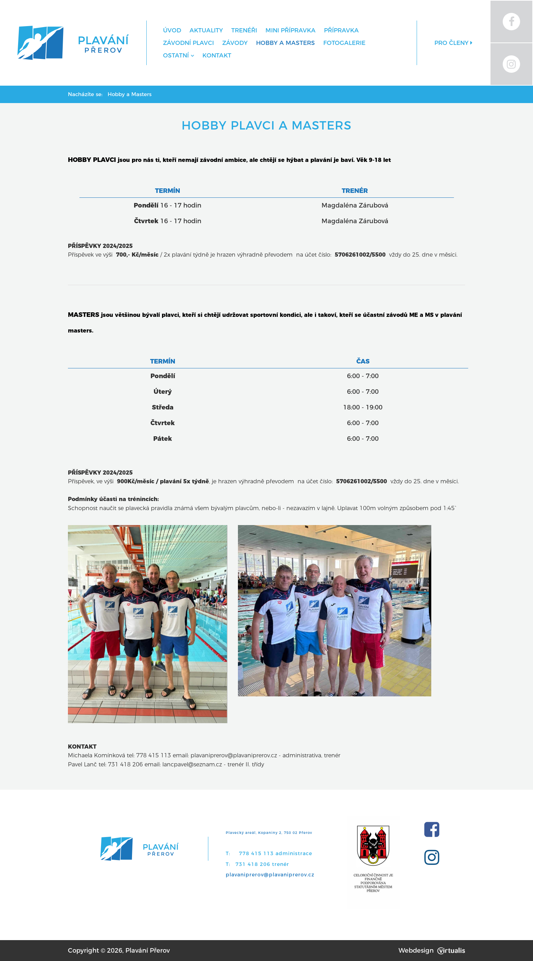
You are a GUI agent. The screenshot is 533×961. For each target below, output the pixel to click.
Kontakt (216, 55)
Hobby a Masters (285, 42)
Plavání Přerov (147, 950)
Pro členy (453, 43)
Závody (235, 42)
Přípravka (341, 30)
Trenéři (244, 30)
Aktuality (206, 30)
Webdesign (432, 950)
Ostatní (178, 55)
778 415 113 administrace (275, 853)
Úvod (172, 30)
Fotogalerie (344, 42)
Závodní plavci (188, 42)
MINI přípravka (290, 30)
